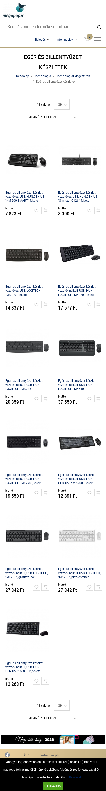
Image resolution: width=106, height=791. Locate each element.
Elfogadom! (53, 786)
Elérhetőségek (49, 755)
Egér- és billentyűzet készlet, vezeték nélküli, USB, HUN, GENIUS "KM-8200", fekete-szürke (77, 479)
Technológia (42, 76)
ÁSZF (27, 755)
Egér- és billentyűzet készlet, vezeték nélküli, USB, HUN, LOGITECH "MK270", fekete (24, 479)
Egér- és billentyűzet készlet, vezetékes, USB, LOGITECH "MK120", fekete (24, 290)
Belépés (40, 39)
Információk (65, 39)
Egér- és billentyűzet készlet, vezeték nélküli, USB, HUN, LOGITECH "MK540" (77, 384)
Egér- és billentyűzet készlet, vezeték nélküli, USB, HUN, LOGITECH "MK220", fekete (77, 290)
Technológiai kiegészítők (73, 76)
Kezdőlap (22, 76)
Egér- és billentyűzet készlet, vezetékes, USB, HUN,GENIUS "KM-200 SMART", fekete (24, 196)
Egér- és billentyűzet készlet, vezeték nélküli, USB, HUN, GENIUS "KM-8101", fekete (24, 667)
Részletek (75, 777)
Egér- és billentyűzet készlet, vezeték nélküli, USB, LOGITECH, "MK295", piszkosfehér (79, 573)
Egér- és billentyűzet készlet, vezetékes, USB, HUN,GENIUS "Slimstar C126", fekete (77, 196)
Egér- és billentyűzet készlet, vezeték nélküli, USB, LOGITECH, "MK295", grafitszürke (26, 573)
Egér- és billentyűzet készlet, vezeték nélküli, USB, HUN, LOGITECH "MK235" (24, 384)
